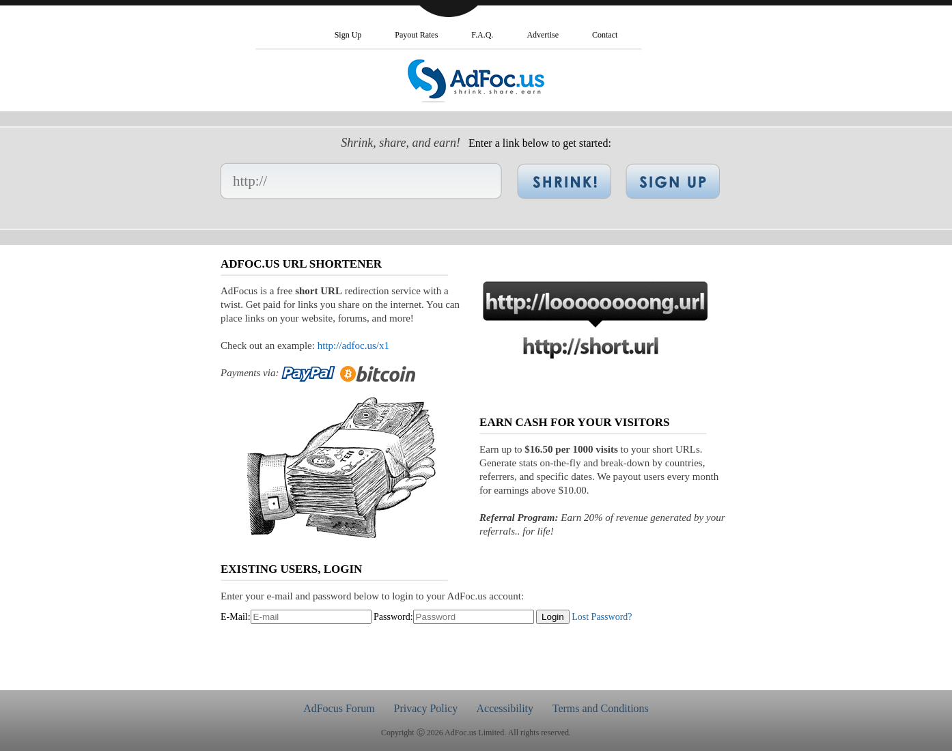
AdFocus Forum (338, 708)
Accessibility (504, 708)
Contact (604, 35)
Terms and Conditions (600, 708)
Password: (393, 617)
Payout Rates (416, 35)
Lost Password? (602, 617)
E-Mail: (236, 617)
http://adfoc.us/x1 (353, 345)
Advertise (543, 35)
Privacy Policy (426, 708)
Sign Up (348, 35)
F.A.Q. (482, 35)
